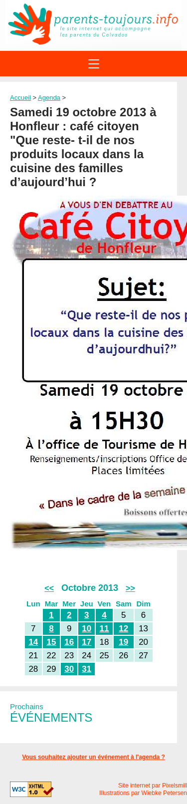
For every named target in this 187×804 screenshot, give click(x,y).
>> (130, 588)
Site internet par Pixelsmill (152, 785)
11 (104, 628)
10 (86, 628)
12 (123, 628)
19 (123, 642)
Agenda (49, 97)
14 (33, 642)
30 (69, 669)
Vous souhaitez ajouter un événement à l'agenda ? (93, 757)
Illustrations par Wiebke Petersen (143, 793)
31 (86, 669)
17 (86, 642)
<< (49, 588)
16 (69, 642)
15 (51, 642)
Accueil (20, 97)
